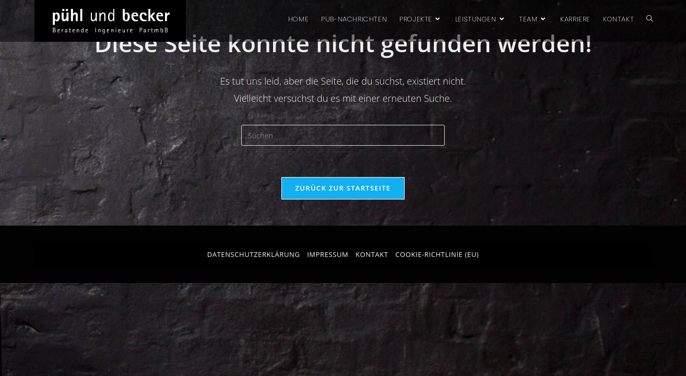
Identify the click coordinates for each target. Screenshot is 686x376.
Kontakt (372, 254)
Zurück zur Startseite (343, 188)
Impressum (327, 254)
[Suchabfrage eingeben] (343, 135)
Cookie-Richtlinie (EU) (437, 254)
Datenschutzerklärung (253, 254)
